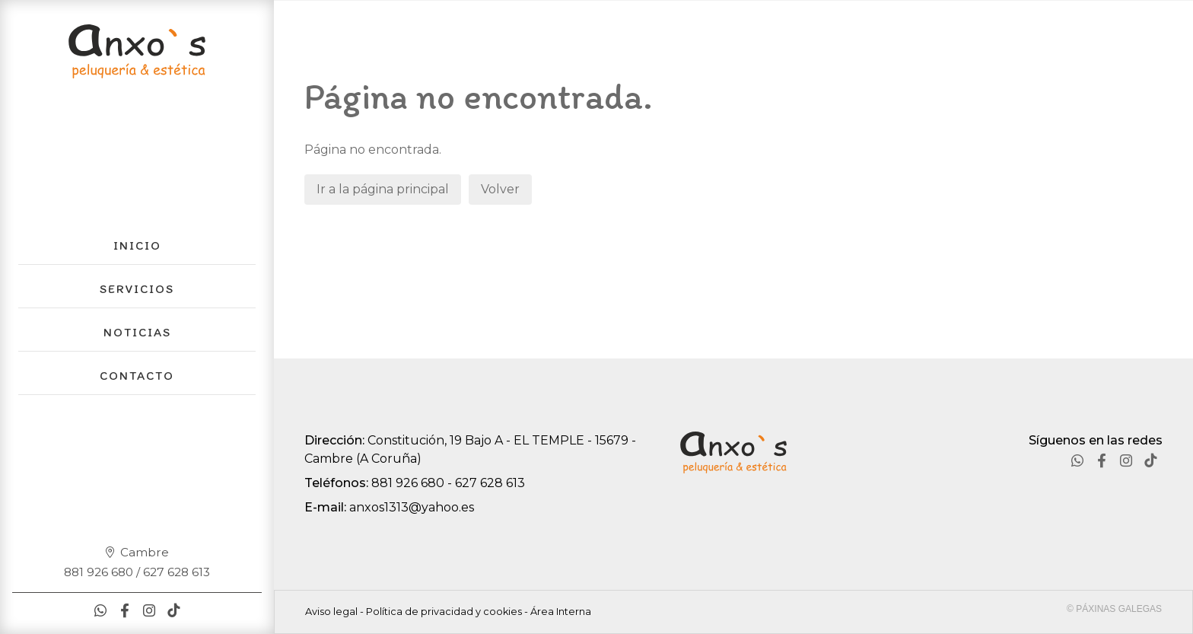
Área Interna (560, 611)
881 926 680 (407, 483)
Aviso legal (331, 611)
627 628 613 (490, 483)
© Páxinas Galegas (1114, 609)
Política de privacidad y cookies (444, 611)
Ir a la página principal (383, 189)
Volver (500, 189)
